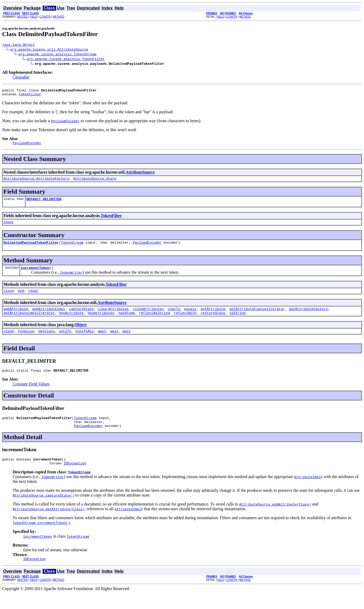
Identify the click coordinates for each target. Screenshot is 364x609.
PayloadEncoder (147, 248)
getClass (46, 341)
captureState (81, 317)
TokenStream (72, 248)
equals (190, 317)
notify (65, 341)
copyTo (174, 317)
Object (80, 334)
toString (237, 322)
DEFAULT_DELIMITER (43, 203)
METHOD (58, 16)
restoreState (213, 322)
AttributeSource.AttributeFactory (36, 182)
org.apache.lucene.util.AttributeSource (49, 50)
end (21, 298)
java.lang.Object (18, 45)
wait (102, 341)
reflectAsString (154, 322)
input (8, 227)
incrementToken (35, 274)
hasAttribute (71, 322)
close (8, 298)
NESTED (22, 16)
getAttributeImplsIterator (29, 322)
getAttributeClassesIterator (257, 317)
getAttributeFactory (308, 317)
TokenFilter (29, 96)
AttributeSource (140, 175)
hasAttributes (101, 322)
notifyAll (84, 341)
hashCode (126, 322)
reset (33, 298)
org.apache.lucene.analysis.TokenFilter (65, 59)
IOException (75, 478)
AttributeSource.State (94, 182)
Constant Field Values (31, 395)
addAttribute (15, 317)
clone (8, 341)
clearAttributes (113, 317)
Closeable (21, 78)
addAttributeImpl (48, 317)
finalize (26, 341)
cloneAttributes (148, 317)
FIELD (33, 16)
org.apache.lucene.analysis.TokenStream (57, 54)
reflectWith (185, 322)
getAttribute (213, 317)
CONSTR (45, 16)
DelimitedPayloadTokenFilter (31, 248)
